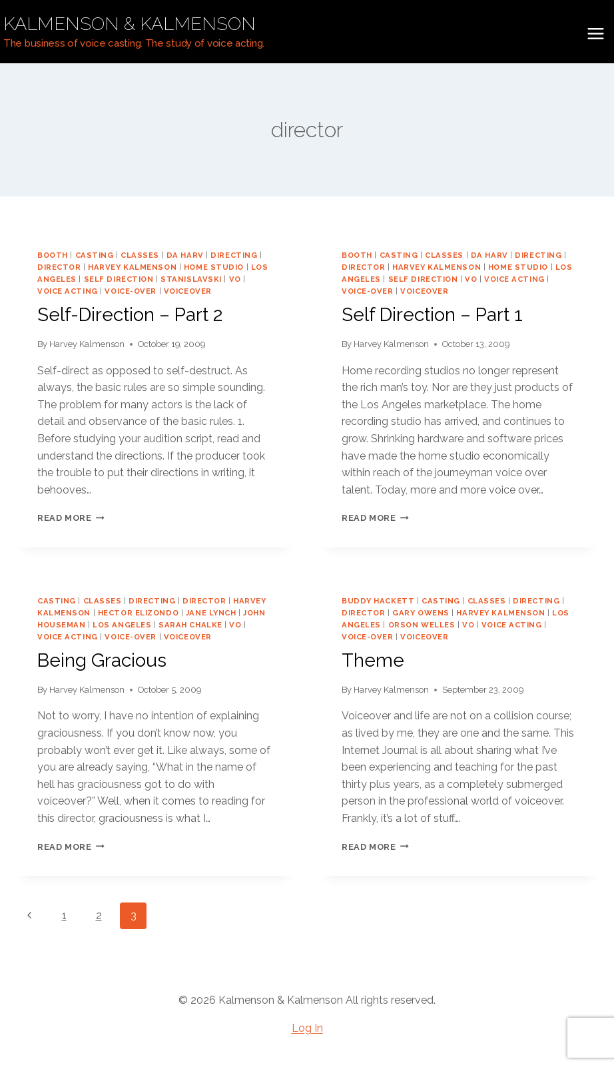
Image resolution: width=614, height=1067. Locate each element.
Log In (307, 1028)
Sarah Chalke (190, 624)
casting (94, 255)
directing (233, 255)
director (59, 267)
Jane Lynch (211, 612)
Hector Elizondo (138, 612)
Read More (71, 518)
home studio (214, 267)
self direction (119, 279)
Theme (373, 660)
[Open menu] (595, 33)
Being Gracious (101, 660)
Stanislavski (191, 279)
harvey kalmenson (132, 267)
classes (140, 255)
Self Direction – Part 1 (432, 315)
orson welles (422, 624)
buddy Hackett (378, 600)
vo (235, 279)
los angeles (122, 624)
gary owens (421, 612)
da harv (185, 255)
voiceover (188, 291)
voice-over (130, 291)
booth (52, 255)
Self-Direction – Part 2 (129, 315)
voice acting (67, 291)
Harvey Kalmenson (87, 344)
